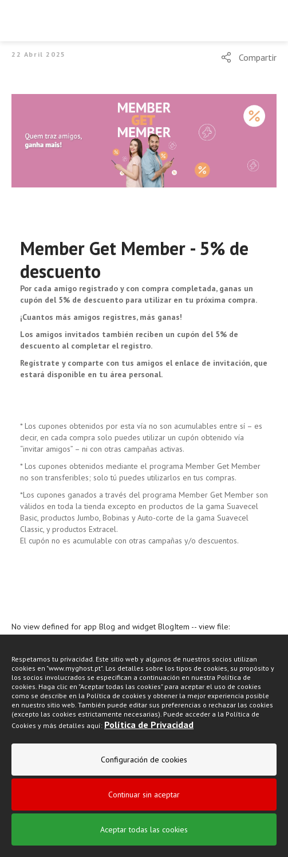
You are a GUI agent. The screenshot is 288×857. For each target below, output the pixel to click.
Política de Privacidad (149, 724)
